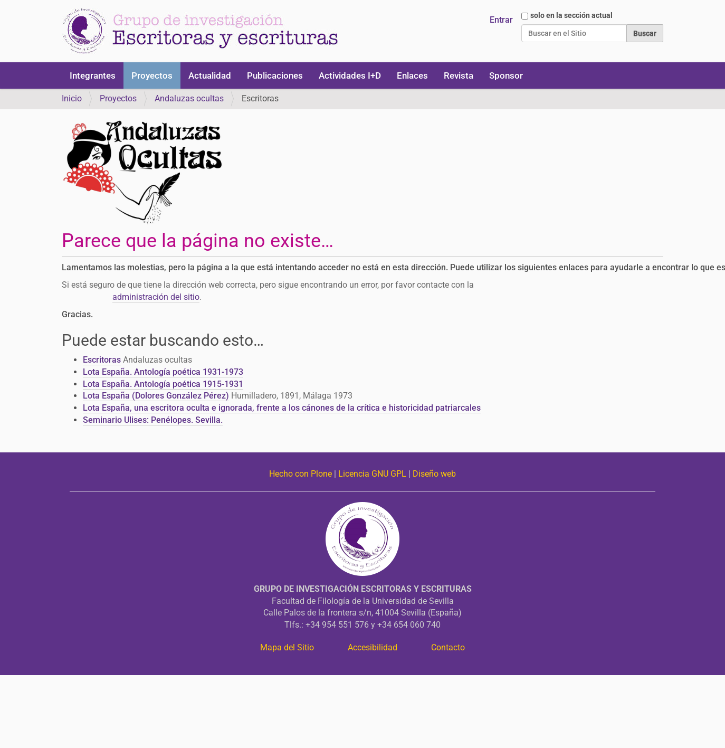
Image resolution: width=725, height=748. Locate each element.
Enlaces (412, 75)
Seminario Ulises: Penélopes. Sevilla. (153, 420)
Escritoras (102, 360)
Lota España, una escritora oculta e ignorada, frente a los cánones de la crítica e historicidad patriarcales (282, 408)
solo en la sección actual (571, 15)
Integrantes (93, 75)
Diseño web (434, 474)
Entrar (501, 20)
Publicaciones (275, 75)
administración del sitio (155, 297)
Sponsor (506, 75)
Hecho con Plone (300, 474)
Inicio (72, 98)
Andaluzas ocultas (189, 98)
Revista (458, 75)
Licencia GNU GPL (372, 474)
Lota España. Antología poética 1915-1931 (163, 384)
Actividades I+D (350, 75)
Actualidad (209, 75)
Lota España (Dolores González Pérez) (156, 396)
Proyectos (152, 75)
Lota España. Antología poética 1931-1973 (163, 372)
